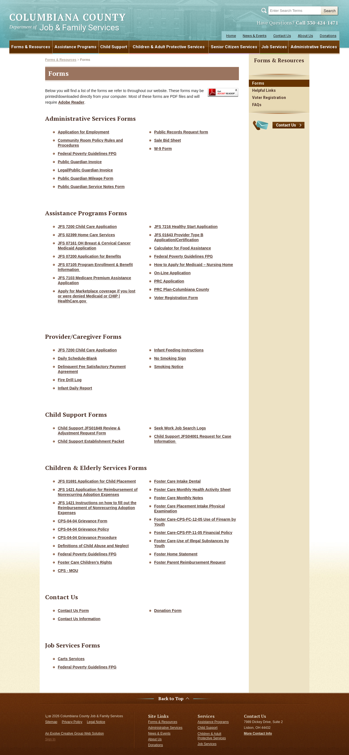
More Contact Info (258, 733)
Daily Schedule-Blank (77, 358)
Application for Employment (83, 132)
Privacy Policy (72, 722)
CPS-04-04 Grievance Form (82, 521)
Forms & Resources (30, 46)
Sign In (50, 739)
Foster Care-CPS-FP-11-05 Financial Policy (193, 532)
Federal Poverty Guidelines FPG (87, 153)
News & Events (254, 36)
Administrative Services (314, 46)
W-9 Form (163, 148)
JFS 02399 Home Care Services (86, 235)
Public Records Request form (181, 132)
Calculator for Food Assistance (182, 248)
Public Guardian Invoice (80, 162)
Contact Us (282, 36)
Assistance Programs (75, 46)
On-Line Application (172, 273)
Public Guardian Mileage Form (85, 178)
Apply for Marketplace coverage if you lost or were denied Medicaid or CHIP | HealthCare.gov (96, 296)
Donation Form (168, 610)
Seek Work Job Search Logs (180, 428)
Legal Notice (96, 722)
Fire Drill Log (69, 380)
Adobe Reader (71, 102)
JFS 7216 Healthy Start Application (186, 226)
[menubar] (174, 47)
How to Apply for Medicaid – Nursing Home (193, 264)
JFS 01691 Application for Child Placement (97, 481)
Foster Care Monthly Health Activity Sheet (192, 489)
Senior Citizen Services (234, 46)
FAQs (256, 105)
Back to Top (171, 699)
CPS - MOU (68, 570)
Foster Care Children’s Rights (85, 562)
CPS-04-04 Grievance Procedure (87, 537)
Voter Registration (269, 97)
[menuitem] (31, 47)
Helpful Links (264, 90)
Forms (85, 60)
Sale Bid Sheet (167, 140)
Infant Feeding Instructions (179, 350)
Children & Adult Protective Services (169, 46)
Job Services (274, 46)
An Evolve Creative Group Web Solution (74, 733)
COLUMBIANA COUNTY (67, 21)
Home (231, 36)
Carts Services (71, 659)
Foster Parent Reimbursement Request (189, 562)
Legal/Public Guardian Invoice (85, 170)
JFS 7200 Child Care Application (87, 226)
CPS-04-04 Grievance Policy (83, 529)
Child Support (113, 46)
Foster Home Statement (175, 554)
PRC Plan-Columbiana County (181, 289)
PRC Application (169, 281)
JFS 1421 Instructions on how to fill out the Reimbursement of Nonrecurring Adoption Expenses (97, 508)
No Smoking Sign (170, 358)
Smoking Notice (168, 366)
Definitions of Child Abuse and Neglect (93, 546)
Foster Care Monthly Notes (178, 498)
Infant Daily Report (75, 388)
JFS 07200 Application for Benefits (89, 256)
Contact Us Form (73, 610)
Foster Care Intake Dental (177, 481)
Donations (328, 36)
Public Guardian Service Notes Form (91, 186)
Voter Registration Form (176, 297)
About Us (305, 36)
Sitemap (51, 722)
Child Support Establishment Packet (91, 441)
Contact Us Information (79, 619)
